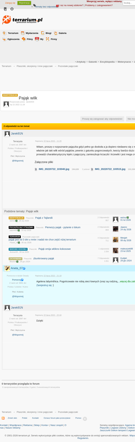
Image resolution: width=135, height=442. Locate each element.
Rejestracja (24, 3)
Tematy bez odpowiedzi (46, 6)
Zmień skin (12, 418)
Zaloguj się (10, 3)
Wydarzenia (32, 33)
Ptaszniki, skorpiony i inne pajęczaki (35, 412)
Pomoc (78, 418)
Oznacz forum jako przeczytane (57, 418)
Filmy (30, 39)
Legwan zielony (118, 427)
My (39, 38)
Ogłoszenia (13, 39)
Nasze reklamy (13, 427)
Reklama (27, 425)
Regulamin (82, 438)
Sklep (37, 425)
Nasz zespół (56, 425)
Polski (24, 418)
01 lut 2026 (125, 220)
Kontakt (35, 418)
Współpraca (15, 425)
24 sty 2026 (125, 229)
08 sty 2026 (125, 240)
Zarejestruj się (44, 285)
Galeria (62, 33)
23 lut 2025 (125, 251)
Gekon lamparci (119, 430)
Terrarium (13, 33)
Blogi (48, 33)
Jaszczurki (105, 430)
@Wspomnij (17, 161)
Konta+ (45, 425)
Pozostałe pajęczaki (31, 237)
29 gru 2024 (126, 260)
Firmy (54, 39)
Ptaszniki (30, 218)
